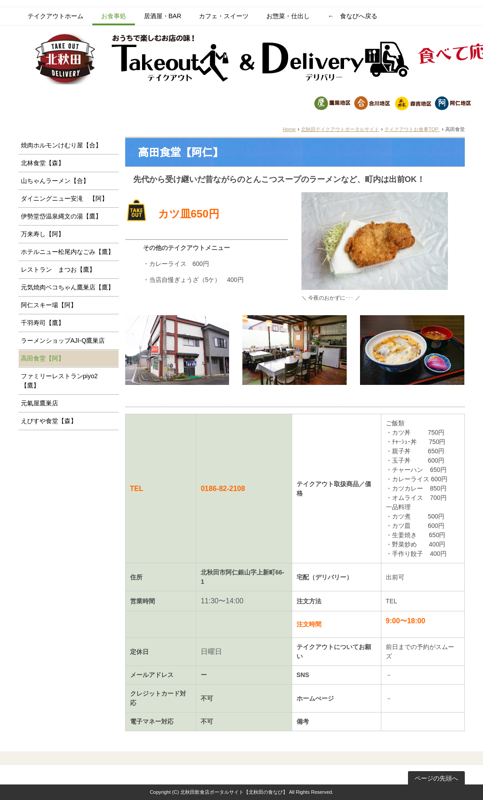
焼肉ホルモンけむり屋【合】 (61, 145)
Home (289, 129)
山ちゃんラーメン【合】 (55, 180)
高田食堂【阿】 (42, 358)
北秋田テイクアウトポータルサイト (340, 129)
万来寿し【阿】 (42, 234)
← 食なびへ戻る (352, 16)
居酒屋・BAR (163, 16)
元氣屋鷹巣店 (39, 403)
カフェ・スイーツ (224, 16)
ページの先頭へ (436, 778)
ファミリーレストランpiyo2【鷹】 (59, 380)
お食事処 (113, 16)
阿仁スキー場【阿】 (49, 305)
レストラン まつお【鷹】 (58, 269)
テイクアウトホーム (55, 16)
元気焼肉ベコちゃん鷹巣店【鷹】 (67, 287)
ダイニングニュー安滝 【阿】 (64, 198)
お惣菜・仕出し (288, 16)
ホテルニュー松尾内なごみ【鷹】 (67, 251)
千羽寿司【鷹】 (42, 322)
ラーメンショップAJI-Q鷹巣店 (63, 340)
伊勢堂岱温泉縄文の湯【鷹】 (61, 216)
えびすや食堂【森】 (49, 420)
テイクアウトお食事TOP (411, 129)
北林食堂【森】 (42, 162)
